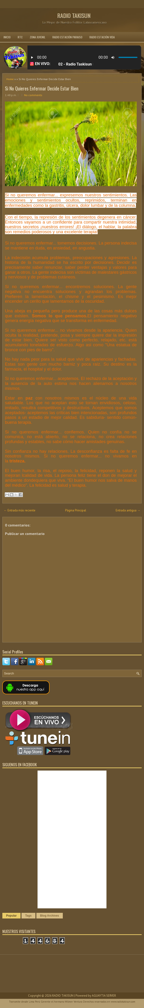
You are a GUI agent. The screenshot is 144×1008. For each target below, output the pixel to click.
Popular (11, 915)
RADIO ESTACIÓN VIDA (102, 37)
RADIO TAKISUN (73, 15)
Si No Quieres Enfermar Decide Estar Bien (41, 88)
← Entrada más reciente (19, 510)
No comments (33, 95)
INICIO (7, 37)
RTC (20, 37)
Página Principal (75, 510)
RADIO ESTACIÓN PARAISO (67, 37)
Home (10, 79)
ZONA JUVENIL (37, 37)
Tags (28, 915)
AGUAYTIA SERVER (104, 996)
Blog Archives (49, 915)
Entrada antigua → (128, 510)
